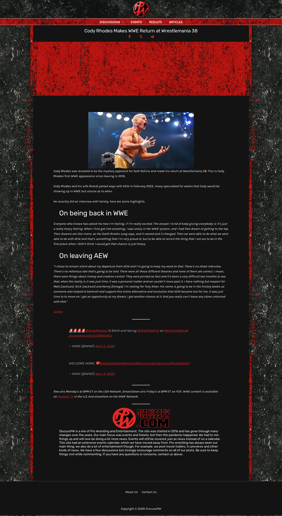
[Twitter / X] (141, 37)
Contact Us (148, 493)
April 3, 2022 (105, 347)
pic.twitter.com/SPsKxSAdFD (167, 364)
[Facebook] (128, 37)
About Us (132, 493)
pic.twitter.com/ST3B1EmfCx (90, 337)
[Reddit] (154, 37)
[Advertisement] (141, 69)
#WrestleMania (175, 332)
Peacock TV (65, 397)
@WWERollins (148, 332)
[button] (130, 22)
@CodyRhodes (96, 332)
